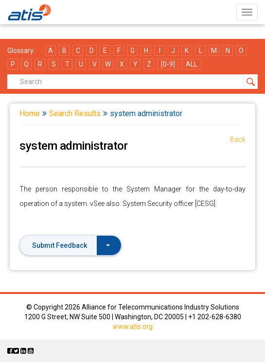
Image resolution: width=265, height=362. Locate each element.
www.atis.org (133, 326)
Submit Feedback (71, 245)
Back (238, 139)
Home (29, 113)
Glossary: (21, 50)
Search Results (75, 113)
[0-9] (168, 64)
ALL (191, 64)
